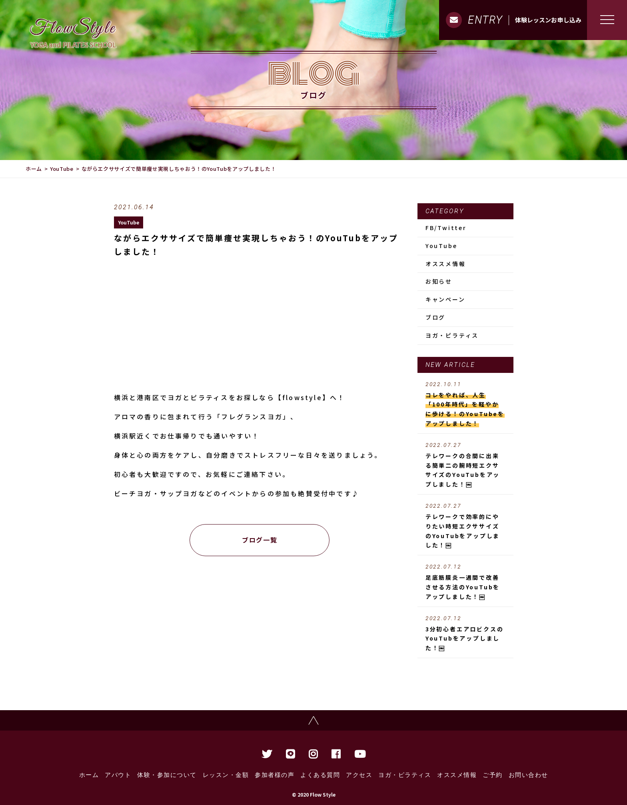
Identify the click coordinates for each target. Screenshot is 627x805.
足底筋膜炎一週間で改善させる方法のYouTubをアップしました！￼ (465, 582)
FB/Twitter (446, 228)
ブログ (435, 317)
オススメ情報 (445, 264)
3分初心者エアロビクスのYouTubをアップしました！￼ (465, 633)
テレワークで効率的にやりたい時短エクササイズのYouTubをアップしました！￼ (465, 526)
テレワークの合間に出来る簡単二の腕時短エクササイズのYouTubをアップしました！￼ (465, 465)
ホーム (34, 168)
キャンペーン (445, 299)
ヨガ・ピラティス (452, 335)
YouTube (62, 168)
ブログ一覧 (259, 540)
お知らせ (438, 281)
